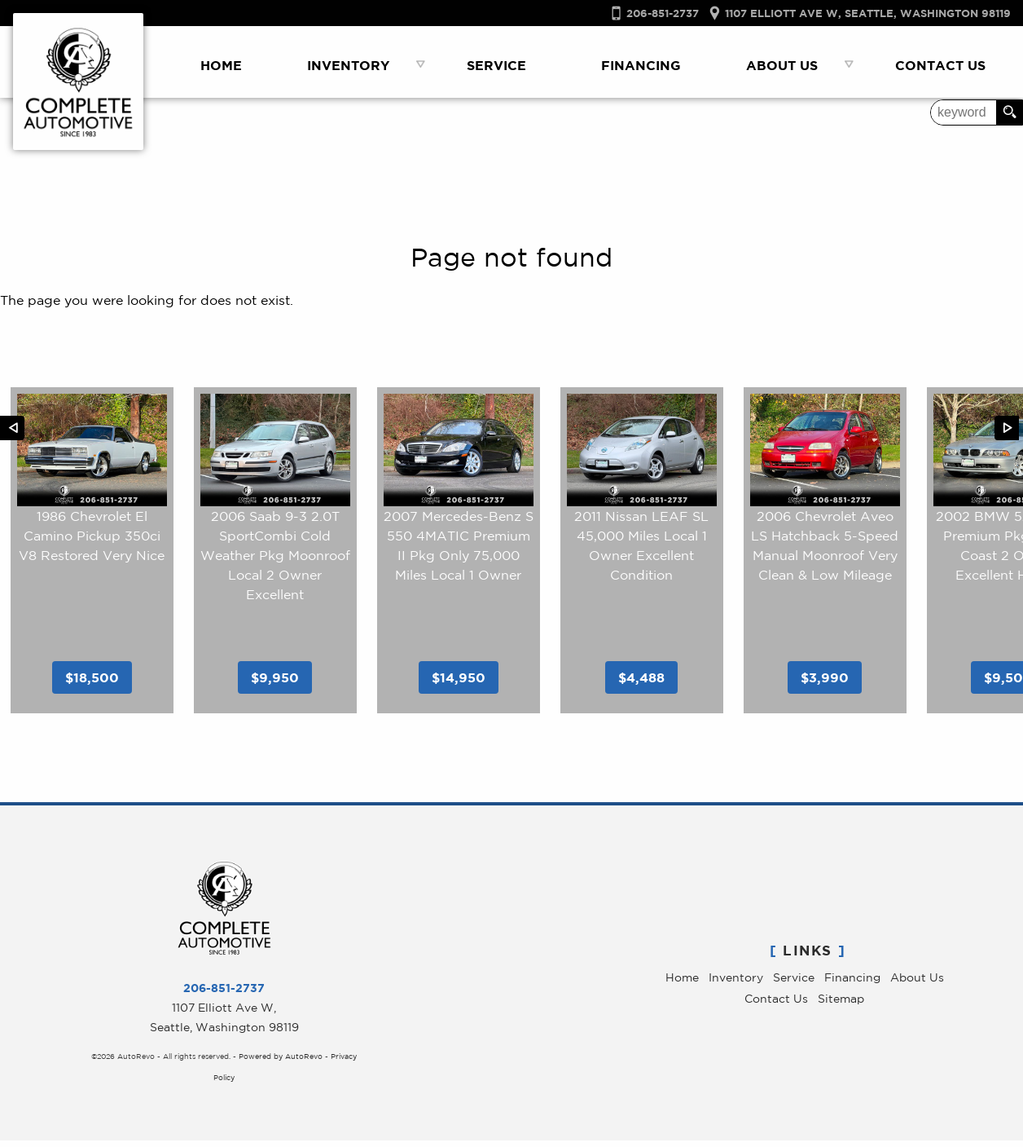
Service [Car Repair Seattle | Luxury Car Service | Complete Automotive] (496, 65)
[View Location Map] (854, 13)
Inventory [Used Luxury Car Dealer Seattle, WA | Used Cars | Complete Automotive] (348, 65)
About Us (917, 983)
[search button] (1009, 112)
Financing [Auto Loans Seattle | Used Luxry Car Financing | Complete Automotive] (641, 65)
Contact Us (776, 1005)
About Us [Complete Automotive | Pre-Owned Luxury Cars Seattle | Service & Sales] (782, 65)
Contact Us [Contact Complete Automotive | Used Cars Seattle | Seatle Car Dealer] (940, 65)
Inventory (736, 983)
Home (682, 983)
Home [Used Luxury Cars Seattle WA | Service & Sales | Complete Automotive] (221, 65)
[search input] (963, 112)
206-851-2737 (224, 994)
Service (793, 983)
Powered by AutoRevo (281, 1062)
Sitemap (841, 1005)
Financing (852, 983)
